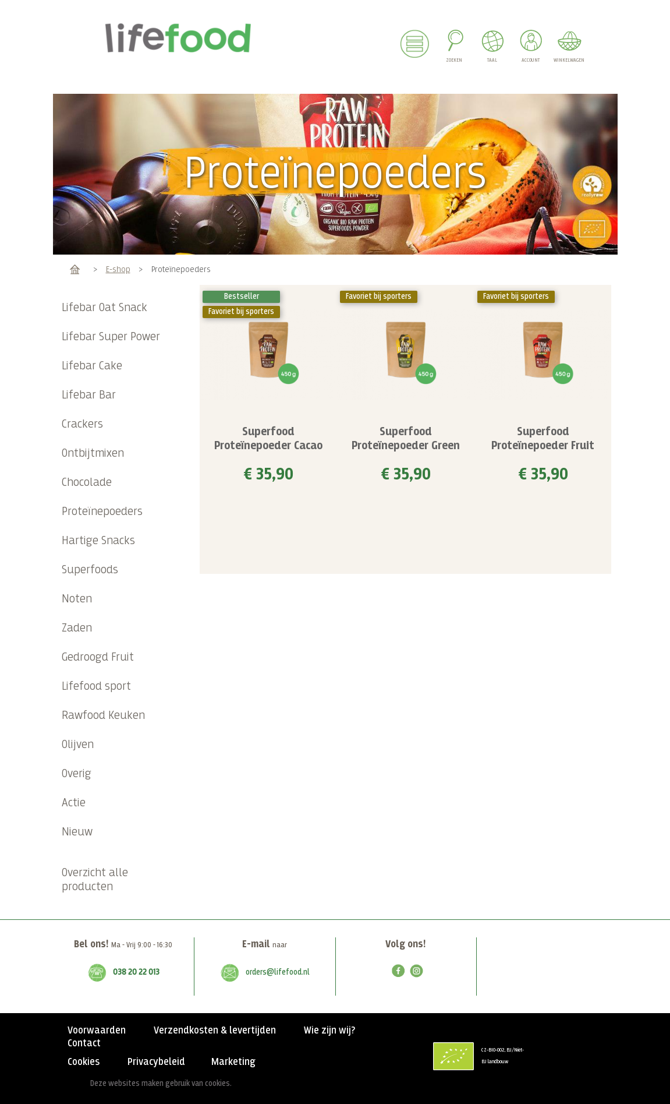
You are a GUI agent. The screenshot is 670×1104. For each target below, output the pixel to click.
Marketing (233, 1062)
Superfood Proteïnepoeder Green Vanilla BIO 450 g (406, 446)
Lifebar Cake (92, 366)
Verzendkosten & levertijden (215, 1030)
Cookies (84, 1062)
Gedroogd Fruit (98, 657)
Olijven (78, 745)
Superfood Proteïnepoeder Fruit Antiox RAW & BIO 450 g (543, 446)
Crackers (82, 424)
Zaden (77, 628)
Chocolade (87, 483)
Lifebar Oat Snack (104, 308)
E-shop (118, 269)
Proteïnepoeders (102, 512)
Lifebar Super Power (111, 337)
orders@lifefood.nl (278, 972)
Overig (76, 774)
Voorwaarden (97, 1030)
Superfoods (90, 570)
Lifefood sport (96, 686)
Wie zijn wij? (329, 1030)
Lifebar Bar (89, 395)
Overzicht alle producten (95, 880)
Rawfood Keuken (103, 716)
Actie (74, 803)
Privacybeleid (156, 1062)
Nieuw (77, 832)
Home (75, 269)
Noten (77, 599)
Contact (84, 1043)
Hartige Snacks (98, 541)
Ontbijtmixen (93, 453)
